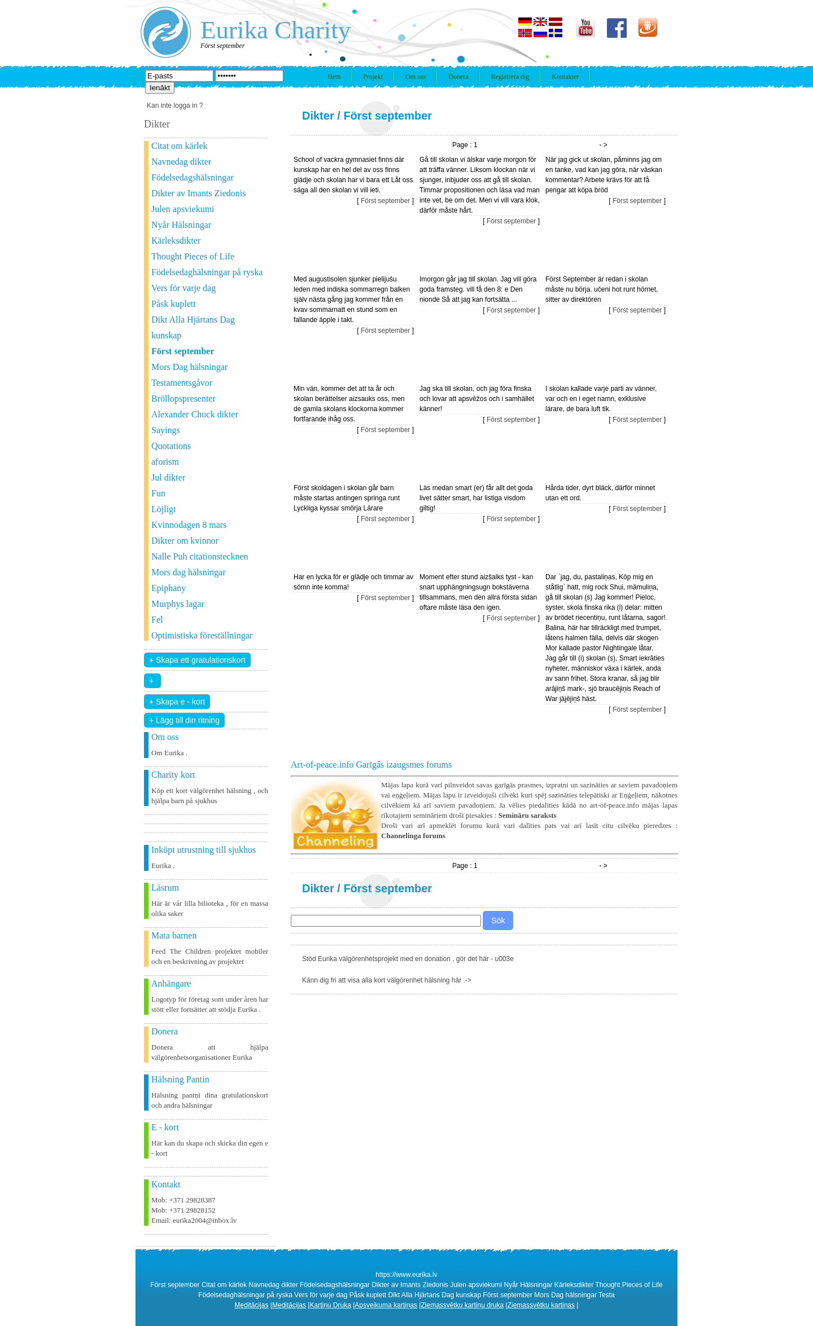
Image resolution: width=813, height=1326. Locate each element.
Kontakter (565, 77)
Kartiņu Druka (330, 1305)
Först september (387, 115)
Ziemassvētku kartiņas (541, 1305)
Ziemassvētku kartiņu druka (462, 1305)
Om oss (415, 77)
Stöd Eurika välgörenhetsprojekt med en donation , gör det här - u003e (408, 959)
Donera (458, 77)
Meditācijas (252, 1305)
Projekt (373, 77)
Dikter (318, 115)
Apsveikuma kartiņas (386, 1305)
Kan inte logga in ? (175, 105)
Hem (333, 77)
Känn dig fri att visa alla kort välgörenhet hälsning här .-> (386, 980)
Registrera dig (510, 77)
